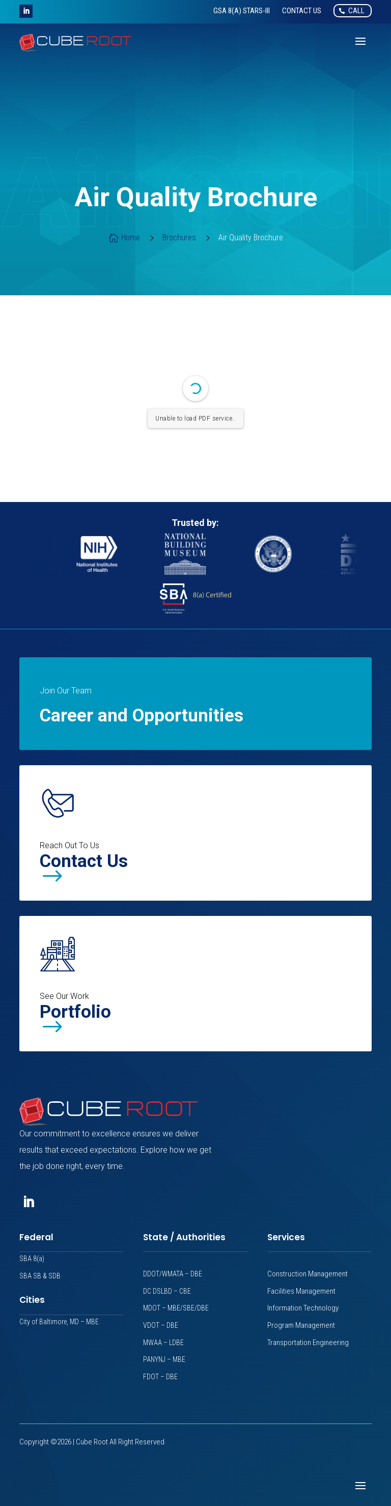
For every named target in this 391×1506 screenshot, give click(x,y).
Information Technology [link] (303, 1308)
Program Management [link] (301, 1325)
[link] (241, 10)
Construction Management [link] (307, 1273)
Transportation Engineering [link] (308, 1342)
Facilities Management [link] (301, 1291)
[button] (26, 11)
